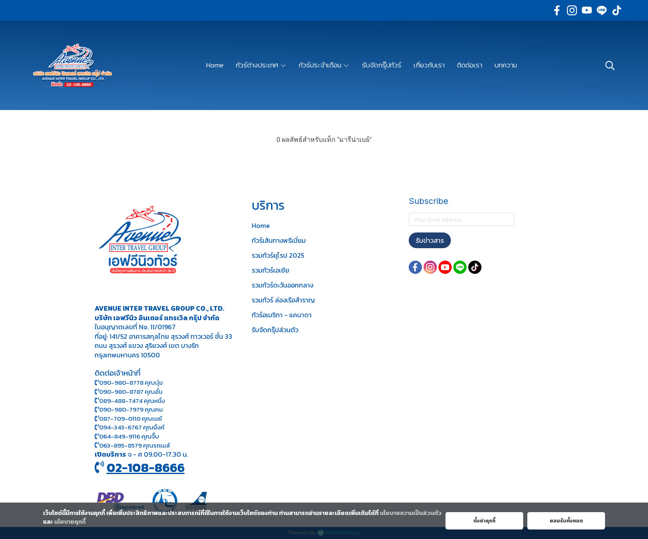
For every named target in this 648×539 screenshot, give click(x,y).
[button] (610, 65)
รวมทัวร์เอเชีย (270, 270)
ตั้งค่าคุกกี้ (484, 521)
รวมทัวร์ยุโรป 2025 (278, 255)
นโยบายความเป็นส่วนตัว (410, 513)
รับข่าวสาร (430, 240)
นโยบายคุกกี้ (70, 521)
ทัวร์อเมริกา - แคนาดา (282, 315)
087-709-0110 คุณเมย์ (130, 418)
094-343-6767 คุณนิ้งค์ (129, 427)
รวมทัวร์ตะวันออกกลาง (282, 285)
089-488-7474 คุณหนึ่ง (130, 400)
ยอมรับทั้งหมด (566, 521)
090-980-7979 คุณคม (131, 409)
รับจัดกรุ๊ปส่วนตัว (275, 330)
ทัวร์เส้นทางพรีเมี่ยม (279, 240)
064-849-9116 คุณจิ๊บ (127, 436)
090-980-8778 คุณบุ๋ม (129, 382)
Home (261, 225)
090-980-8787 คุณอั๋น (130, 391)
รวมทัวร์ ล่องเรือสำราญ (283, 300)
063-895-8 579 (120, 445)
